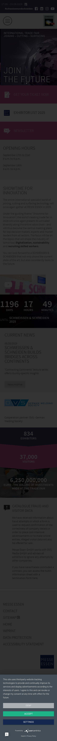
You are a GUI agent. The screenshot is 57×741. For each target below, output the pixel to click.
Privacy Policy (31, 736)
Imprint (23, 736)
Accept (28, 713)
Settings (28, 722)
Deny (28, 705)
